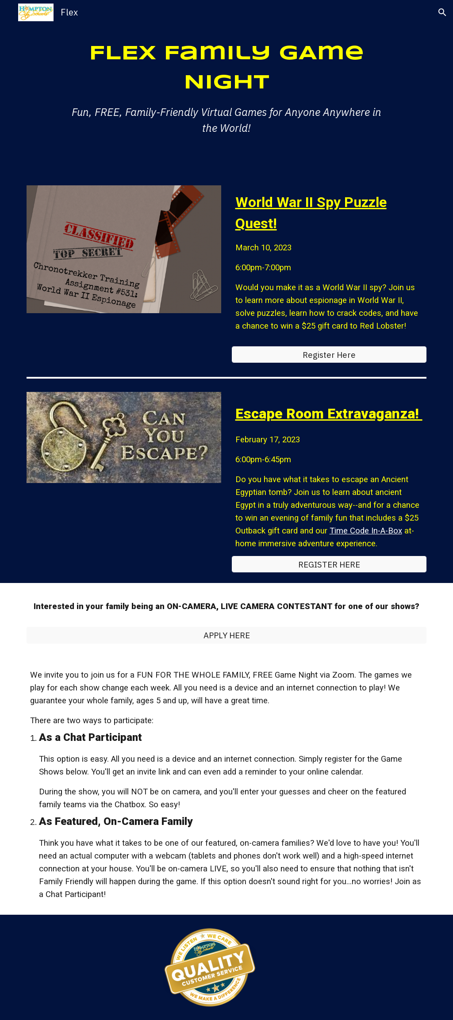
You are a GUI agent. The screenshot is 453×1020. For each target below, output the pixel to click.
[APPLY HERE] (226, 634)
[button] (442, 12)
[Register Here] (329, 354)
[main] (226, 87)
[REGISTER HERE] (329, 564)
